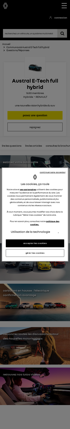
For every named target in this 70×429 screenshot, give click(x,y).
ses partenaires (28, 189)
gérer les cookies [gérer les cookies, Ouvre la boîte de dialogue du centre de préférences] (35, 252)
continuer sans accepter (53, 172)
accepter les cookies (35, 243)
